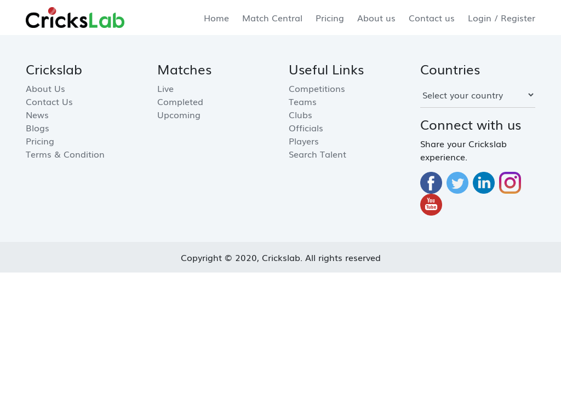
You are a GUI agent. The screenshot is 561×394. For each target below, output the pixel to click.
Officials (306, 127)
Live (165, 88)
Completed (180, 101)
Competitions (317, 88)
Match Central (272, 17)
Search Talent (317, 153)
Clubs (300, 114)
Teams (303, 101)
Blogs (37, 127)
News (37, 114)
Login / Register (501, 17)
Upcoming (179, 114)
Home (216, 17)
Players (304, 140)
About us (376, 17)
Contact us (432, 17)
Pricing (330, 17)
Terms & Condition (65, 153)
